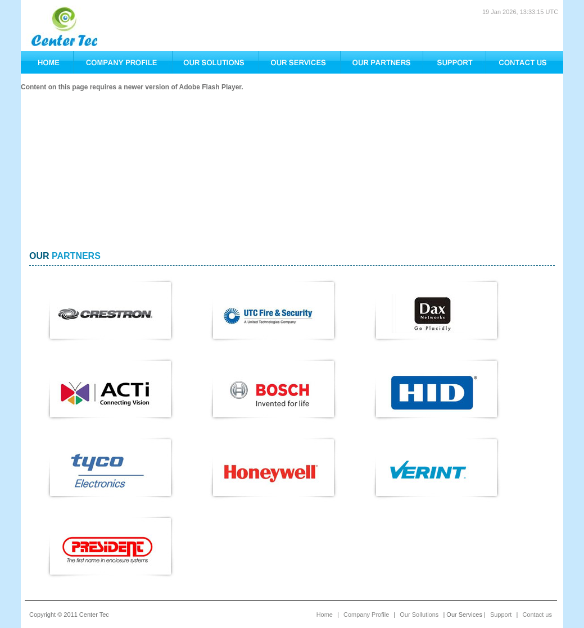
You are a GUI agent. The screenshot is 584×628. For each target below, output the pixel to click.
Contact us (537, 614)
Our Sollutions (419, 614)
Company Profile (366, 614)
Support (501, 614)
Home (324, 614)
